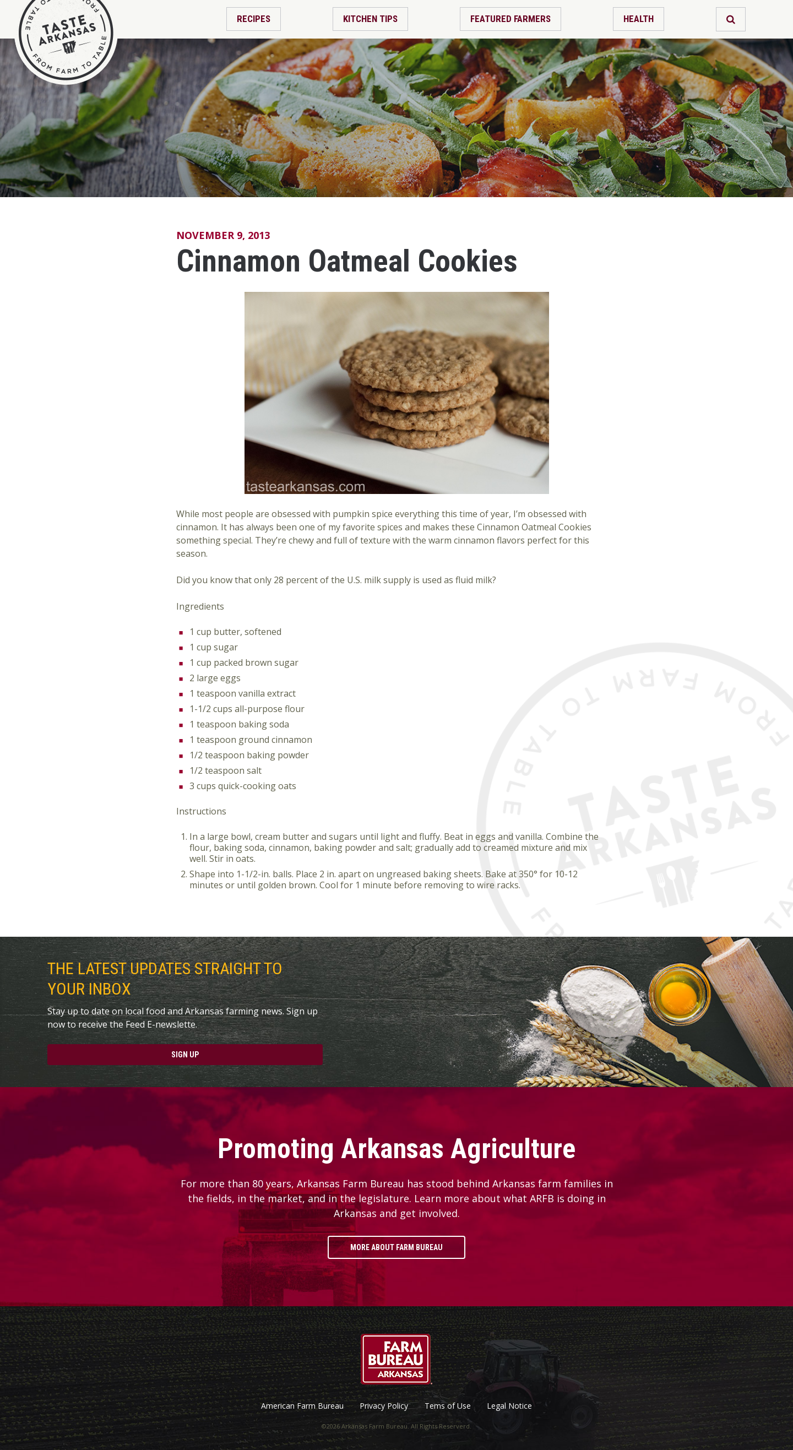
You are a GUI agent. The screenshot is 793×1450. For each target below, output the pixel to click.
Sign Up (185, 1054)
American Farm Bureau (302, 1406)
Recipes (253, 18)
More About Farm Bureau (396, 1247)
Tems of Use (448, 1406)
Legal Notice (509, 1406)
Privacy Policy (384, 1406)
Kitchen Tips (370, 18)
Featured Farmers (510, 18)
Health (638, 18)
